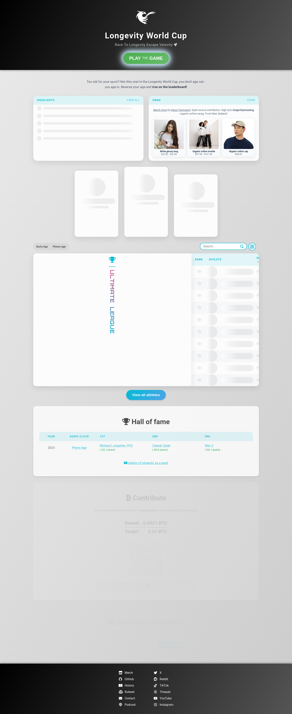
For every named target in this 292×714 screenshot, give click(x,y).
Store (251, 100)
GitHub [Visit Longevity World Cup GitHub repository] (126, 679)
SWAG (156, 100)
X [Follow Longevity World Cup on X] (158, 673)
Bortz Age (42, 246)
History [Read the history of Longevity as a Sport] (126, 685)
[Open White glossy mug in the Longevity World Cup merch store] (169, 137)
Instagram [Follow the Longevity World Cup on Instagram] (163, 704)
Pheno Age (59, 246)
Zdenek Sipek (161, 445)
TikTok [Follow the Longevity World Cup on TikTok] (161, 685)
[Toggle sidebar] (252, 246)
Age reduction (192, 259)
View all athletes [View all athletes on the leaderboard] (146, 395)
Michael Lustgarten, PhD (116, 445)
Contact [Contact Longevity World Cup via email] (127, 698)
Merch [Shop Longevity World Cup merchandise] (126, 673)
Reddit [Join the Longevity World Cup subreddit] (161, 679)
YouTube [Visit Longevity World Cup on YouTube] (163, 698)
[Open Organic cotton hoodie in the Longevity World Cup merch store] (203, 137)
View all (133, 100)
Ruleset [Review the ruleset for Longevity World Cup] (127, 692)
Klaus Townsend (180, 110)
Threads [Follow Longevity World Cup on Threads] (162, 692)
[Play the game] (146, 58)
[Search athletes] (223, 246)
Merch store (160, 110)
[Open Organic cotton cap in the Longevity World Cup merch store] (238, 137)
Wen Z (209, 445)
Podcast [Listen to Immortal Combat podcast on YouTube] (127, 704)
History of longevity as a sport (148, 463)
